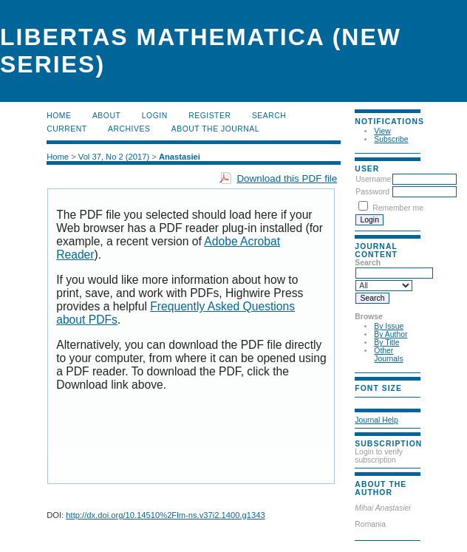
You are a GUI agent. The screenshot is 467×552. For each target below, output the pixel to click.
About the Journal (215, 129)
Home (59, 116)
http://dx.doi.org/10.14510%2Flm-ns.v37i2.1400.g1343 (165, 515)
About (106, 116)
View (382, 131)
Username (373, 179)
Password (372, 192)
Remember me (397, 208)
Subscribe (391, 139)
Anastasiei (179, 156)
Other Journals (388, 355)
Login (155, 116)
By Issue (388, 326)
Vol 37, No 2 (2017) (113, 156)
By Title (386, 342)
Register (209, 116)
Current (66, 129)
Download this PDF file (286, 178)
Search (269, 116)
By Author (390, 334)
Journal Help (376, 420)
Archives (129, 129)
